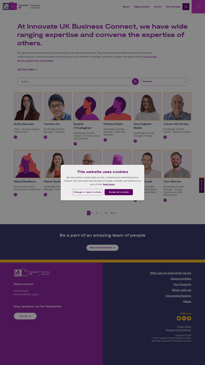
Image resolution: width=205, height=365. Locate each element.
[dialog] (102, 182)
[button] (87, 192)
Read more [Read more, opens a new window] (109, 184)
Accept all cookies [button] (119, 192)
